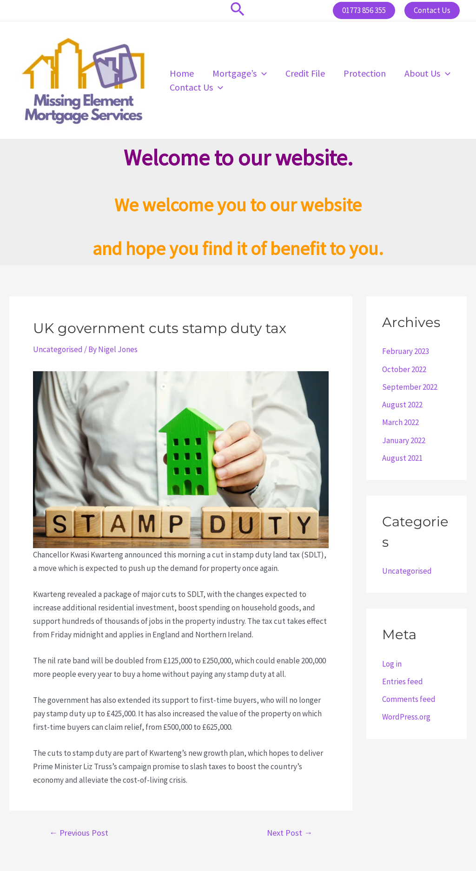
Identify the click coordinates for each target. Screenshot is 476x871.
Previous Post (78, 833)
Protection (365, 73)
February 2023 (405, 351)
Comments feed (409, 699)
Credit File (305, 73)
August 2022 (402, 404)
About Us (427, 73)
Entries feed (402, 681)
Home (182, 73)
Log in (392, 664)
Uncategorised (58, 349)
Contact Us (196, 87)
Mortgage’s (239, 73)
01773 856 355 (364, 10)
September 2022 (409, 387)
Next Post (289, 833)
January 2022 (403, 440)
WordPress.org (406, 717)
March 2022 (400, 422)
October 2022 (404, 369)
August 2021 (402, 458)
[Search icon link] (238, 10)
